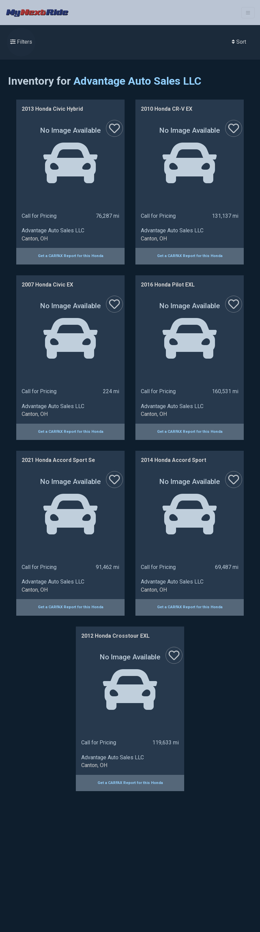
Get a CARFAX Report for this (70, 256)
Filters (21, 42)
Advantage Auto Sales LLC (137, 81)
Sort (239, 42)
